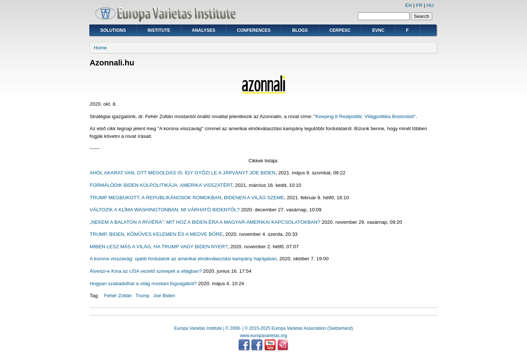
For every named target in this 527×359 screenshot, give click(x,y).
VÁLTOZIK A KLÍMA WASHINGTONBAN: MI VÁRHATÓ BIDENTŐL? (165, 209)
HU (430, 5)
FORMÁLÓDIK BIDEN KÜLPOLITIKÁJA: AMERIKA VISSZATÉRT (161, 185)
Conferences (253, 30)
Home (100, 47)
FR (419, 5)
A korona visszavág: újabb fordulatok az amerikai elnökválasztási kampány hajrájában (183, 258)
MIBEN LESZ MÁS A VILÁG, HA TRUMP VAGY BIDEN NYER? (159, 246)
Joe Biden (164, 295)
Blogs (300, 30)
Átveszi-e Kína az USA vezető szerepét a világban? (146, 271)
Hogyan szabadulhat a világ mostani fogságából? (143, 283)
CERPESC (340, 30)
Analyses (203, 30)
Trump (142, 295)
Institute (158, 30)
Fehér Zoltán (118, 295)
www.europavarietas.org (263, 335)
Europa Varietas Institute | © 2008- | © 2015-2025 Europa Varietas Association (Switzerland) (263, 328)
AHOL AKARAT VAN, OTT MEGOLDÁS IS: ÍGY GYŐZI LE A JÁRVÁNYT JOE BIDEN (183, 172)
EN (408, 5)
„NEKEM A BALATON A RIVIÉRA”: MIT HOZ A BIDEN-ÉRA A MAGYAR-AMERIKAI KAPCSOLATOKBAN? (205, 222)
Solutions (113, 30)
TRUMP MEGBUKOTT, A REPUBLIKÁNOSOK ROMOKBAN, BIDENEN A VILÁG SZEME (187, 197)
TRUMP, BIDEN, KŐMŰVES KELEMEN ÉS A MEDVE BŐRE (156, 234)
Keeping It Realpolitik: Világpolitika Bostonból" (365, 116)
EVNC (378, 30)
